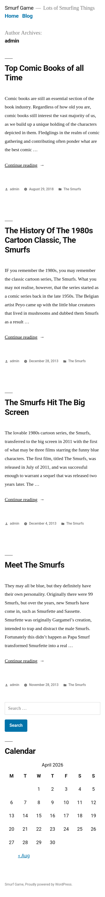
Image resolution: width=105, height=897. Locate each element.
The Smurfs (72, 189)
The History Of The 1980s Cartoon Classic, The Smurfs (49, 240)
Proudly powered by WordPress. (48, 884)
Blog (27, 16)
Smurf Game (19, 8)
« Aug (24, 855)
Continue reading (25, 165)
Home (12, 16)
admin (14, 189)
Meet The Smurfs (34, 565)
